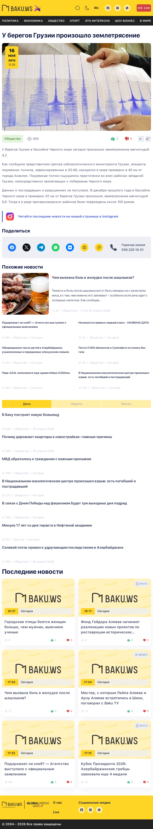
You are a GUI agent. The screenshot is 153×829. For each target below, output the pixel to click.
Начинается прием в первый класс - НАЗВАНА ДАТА (113, 322)
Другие (19, 539)
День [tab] (27, 404)
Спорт (75, 20)
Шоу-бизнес (125, 20)
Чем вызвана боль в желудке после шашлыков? (93, 277)
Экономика (33, 20)
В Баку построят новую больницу (30, 415)
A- (141, 138)
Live (144, 8)
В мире (145, 20)
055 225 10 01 (133, 250)
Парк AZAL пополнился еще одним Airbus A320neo (36, 372)
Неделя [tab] (76, 404)
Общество (56, 20)
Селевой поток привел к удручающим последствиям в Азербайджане (62, 547)
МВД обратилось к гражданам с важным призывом (46, 459)
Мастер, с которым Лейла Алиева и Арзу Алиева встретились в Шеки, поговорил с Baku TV (113, 698)
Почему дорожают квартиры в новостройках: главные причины (57, 437)
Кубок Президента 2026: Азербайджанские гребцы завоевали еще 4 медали (105, 769)
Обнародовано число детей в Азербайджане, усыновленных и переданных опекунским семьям (35, 349)
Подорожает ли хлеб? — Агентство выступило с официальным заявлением (34, 324)
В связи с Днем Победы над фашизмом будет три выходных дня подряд (64, 503)
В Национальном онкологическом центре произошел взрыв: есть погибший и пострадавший (113, 375)
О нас (57, 802)
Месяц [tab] (126, 404)
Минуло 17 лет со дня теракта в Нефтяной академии (47, 525)
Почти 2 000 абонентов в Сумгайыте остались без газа (111, 349)
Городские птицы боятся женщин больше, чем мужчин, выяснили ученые (35, 627)
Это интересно (97, 20)
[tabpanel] (76, 488)
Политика (10, 20)
